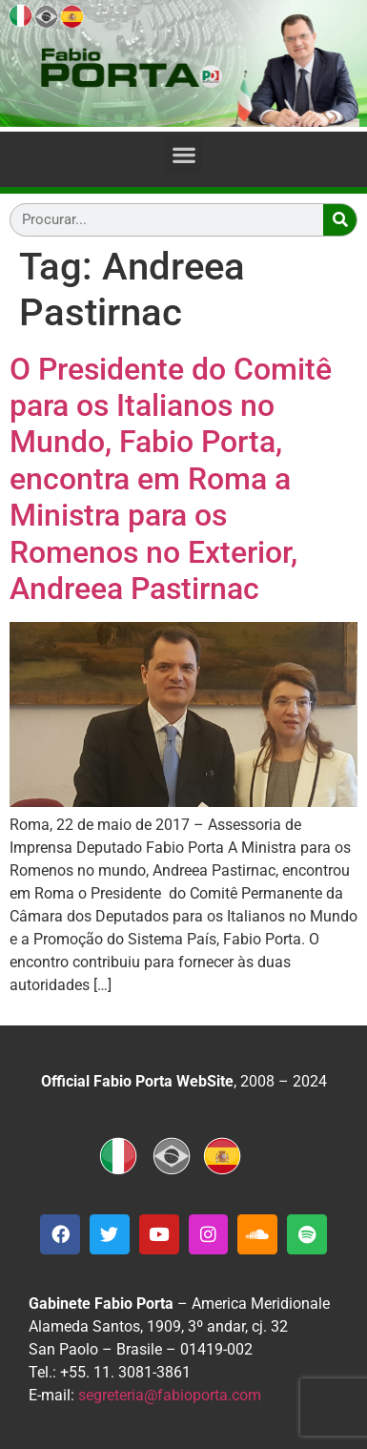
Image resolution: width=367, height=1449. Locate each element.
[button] (183, 155)
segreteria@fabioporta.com (169, 1395)
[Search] (340, 220)
